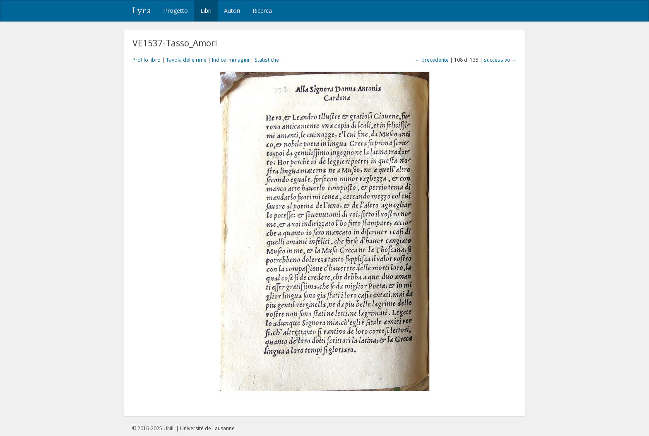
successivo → (500, 59)
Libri (206, 10)
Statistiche (267, 59)
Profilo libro (146, 59)
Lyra (141, 10)
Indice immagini (230, 59)
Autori (232, 10)
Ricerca (262, 10)
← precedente (432, 59)
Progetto (176, 10)
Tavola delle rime (186, 59)
